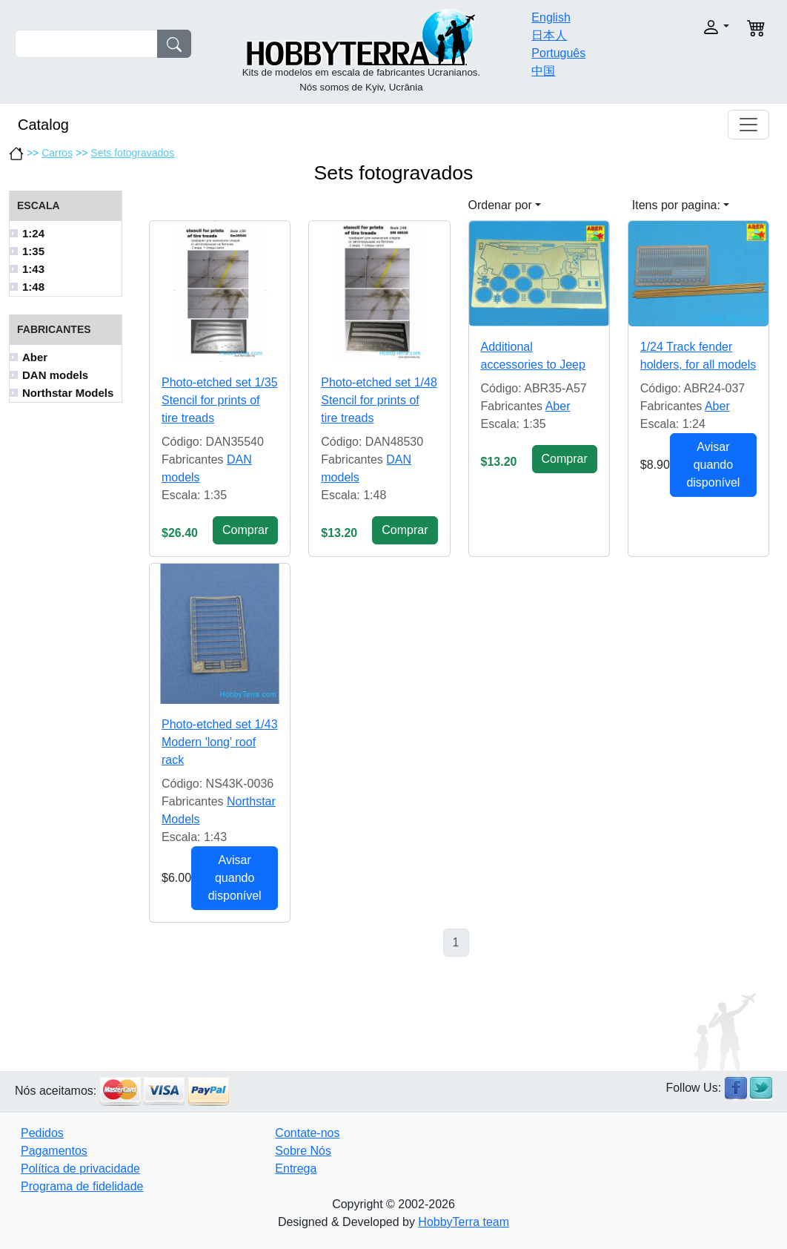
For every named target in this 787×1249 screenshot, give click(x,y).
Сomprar (245, 530)
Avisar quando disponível (713, 465)
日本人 (549, 35)
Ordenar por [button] (500, 205)
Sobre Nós (303, 1150)
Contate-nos (307, 1133)
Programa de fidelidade (82, 1186)
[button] (695, 27)
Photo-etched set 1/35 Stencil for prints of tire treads (220, 400)
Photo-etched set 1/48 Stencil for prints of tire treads (379, 400)
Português (558, 53)
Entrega (295, 1168)
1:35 (33, 251)
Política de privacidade (80, 1168)
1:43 (33, 269)
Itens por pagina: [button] (676, 205)
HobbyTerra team (463, 1222)
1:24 (33, 233)
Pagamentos (54, 1150)
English (550, 17)
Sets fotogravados (132, 153)
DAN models (55, 375)
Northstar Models (67, 392)
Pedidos (42, 1133)
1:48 (33, 286)
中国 (543, 71)
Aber (34, 357)
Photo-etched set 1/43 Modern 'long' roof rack (220, 742)
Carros (57, 153)
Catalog (43, 124)
